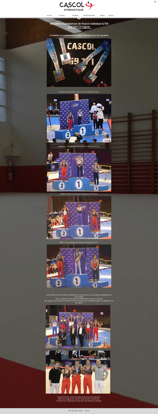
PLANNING (75, 15)
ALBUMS (102, 15)
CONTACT (111, 15)
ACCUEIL (49, 15)
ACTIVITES (62, 15)
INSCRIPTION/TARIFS (89, 15)
